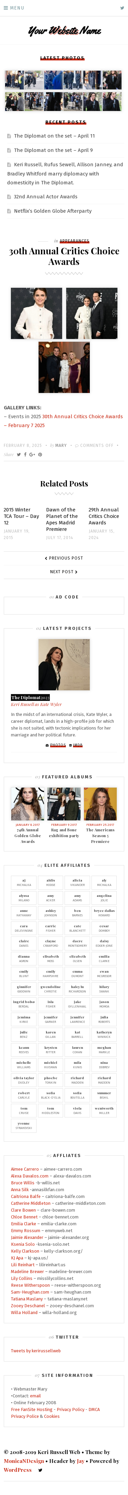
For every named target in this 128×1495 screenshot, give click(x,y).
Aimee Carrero (25, 1169)
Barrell (77, 1034)
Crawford (50, 943)
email (35, 1395)
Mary (61, 445)
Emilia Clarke (23, 1223)
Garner (50, 1019)
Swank (104, 988)
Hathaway (23, 912)
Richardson (77, 988)
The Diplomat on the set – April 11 (54, 136)
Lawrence (77, 1019)
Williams (23, 1064)
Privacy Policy (70, 1409)
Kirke (23, 1019)
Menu (17, 8)
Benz (23, 1034)
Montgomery (77, 943)
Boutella (77, 1094)
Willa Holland (24, 1312)
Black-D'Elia (50, 1094)
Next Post (62, 571)
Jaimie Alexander (27, 1237)
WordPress (18, 1469)
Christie (50, 988)
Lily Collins (21, 1278)
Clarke (104, 958)
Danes (23, 943)
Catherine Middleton (31, 1203)
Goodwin (23, 988)
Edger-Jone (104, 943)
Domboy (104, 927)
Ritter (50, 1049)
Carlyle (23, 1094)
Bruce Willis (22, 1182)
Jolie (104, 897)
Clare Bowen (23, 1210)
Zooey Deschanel (28, 1305)
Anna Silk (20, 1189)
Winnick (104, 1034)
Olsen (77, 958)
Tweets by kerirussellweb (36, 1350)
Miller (104, 1110)
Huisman (50, 1064)
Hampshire (50, 973)
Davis (77, 1110)
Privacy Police (25, 1416)
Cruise (23, 1110)
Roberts (104, 1019)
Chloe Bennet (24, 1216)
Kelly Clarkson (25, 1251)
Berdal (23, 1003)
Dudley (23, 1079)
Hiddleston (50, 1110)
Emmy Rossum (25, 1230)
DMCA (94, 1409)
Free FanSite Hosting (32, 1409)
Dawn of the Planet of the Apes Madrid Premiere (62, 519)
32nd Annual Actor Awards (45, 197)
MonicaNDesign (24, 1460)
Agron (23, 958)
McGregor (104, 973)
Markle (104, 1049)
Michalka (23, 882)
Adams (77, 897)
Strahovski (23, 1125)
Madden (77, 1079)
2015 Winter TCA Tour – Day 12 (21, 516)
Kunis (77, 1064)
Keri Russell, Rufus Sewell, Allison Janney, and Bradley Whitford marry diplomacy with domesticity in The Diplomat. (65, 173)
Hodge (50, 882)
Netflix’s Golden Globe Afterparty (52, 211)
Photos (58, 745)
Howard (104, 912)
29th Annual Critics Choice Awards (104, 516)
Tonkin (50, 1079)
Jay (80, 1460)
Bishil (104, 1094)
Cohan (77, 1049)
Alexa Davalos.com (29, 1176)
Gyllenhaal (77, 1003)
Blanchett (77, 927)
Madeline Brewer (27, 1271)
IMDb (78, 745)
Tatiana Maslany (27, 1298)
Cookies (52, 1416)
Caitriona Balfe (26, 1196)
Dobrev (104, 1064)
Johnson (50, 912)
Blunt (23, 973)
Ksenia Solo (23, 1244)
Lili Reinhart (22, 1264)
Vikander (77, 882)
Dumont (77, 973)
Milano (23, 897)
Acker (50, 897)
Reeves (23, 1049)
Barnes (77, 912)
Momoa (104, 1003)
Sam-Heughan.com (30, 1292)
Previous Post (66, 558)
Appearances (74, 241)
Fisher (50, 927)
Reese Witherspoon (30, 1285)
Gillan (50, 1034)
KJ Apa (17, 1257)
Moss (50, 958)
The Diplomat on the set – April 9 (53, 150)
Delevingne (23, 927)
